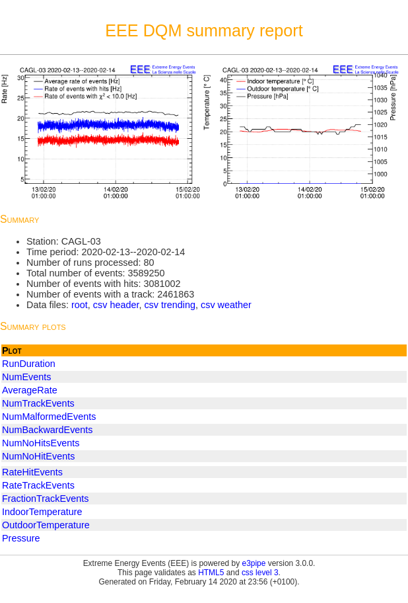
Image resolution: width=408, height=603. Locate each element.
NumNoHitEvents (38, 456)
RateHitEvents (32, 472)
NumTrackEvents (38, 403)
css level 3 (260, 572)
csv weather (226, 305)
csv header (116, 305)
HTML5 (211, 572)
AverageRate (29, 390)
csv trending (169, 305)
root (79, 305)
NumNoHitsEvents (41, 443)
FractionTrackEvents (45, 498)
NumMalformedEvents (49, 416)
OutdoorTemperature (46, 525)
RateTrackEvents (38, 485)
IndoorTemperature (42, 511)
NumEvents (26, 377)
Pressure (21, 538)
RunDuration (28, 363)
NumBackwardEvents (47, 429)
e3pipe (254, 563)
